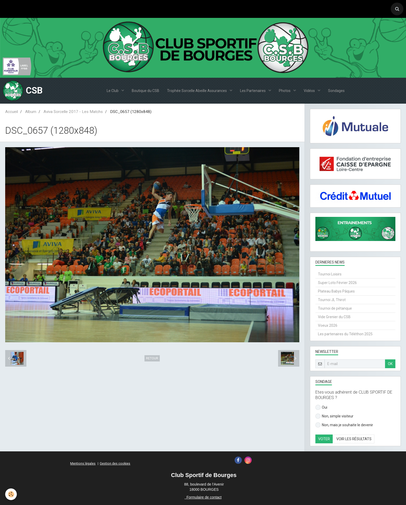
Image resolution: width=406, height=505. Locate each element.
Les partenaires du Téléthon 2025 (345, 334)
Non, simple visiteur (334, 416)
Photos (285, 91)
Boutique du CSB (145, 91)
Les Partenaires (253, 91)
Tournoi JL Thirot (332, 300)
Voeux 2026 (327, 325)
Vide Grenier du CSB (334, 317)
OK (390, 364)
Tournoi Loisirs (330, 274)
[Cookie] (11, 494)
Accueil (11, 111)
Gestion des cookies (115, 463)
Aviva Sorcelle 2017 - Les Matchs (73, 111)
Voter (324, 439)
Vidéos (310, 91)
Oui (321, 407)
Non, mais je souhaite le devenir (344, 425)
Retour (152, 358)
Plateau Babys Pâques (336, 291)
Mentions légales (83, 463)
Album (30, 111)
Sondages (336, 91)
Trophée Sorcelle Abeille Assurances (197, 91)
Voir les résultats (354, 439)
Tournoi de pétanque (335, 308)
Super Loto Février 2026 (337, 283)
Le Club (113, 91)
